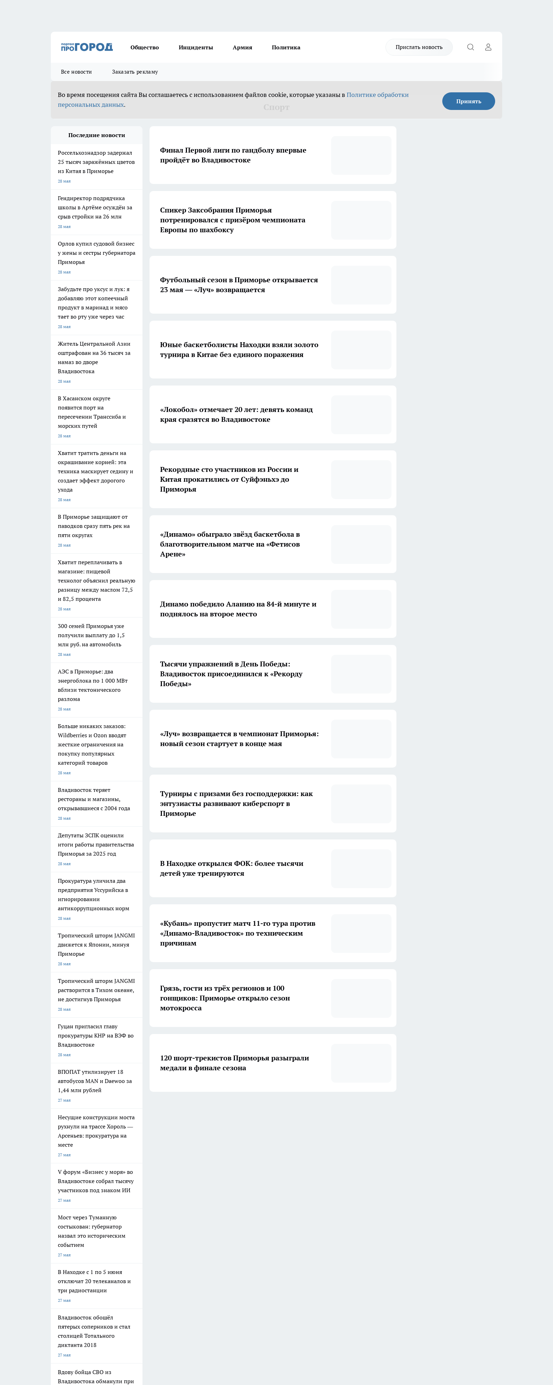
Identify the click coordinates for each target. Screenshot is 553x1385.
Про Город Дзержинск (73, 1193)
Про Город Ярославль (193, 1169)
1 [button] (212, 1112)
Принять (468, 101)
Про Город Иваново (312, 1169)
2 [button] (229, 1112)
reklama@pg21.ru (135, 1302)
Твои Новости (125, 1193)
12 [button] (329, 1112)
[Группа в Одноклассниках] (377, 1180)
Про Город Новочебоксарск (138, 1169)
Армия (242, 47)
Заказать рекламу (135, 71)
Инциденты (196, 47)
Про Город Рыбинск (191, 1178)
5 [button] (279, 1112)
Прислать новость (419, 46)
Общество (144, 47)
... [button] (312, 1112)
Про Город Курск (128, 1178)
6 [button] (295, 1112)
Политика (286, 47)
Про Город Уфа (247, 1178)
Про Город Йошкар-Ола (74, 1178)
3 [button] (246, 1112)
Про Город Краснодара (194, 1193)
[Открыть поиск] (470, 47)
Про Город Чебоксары (72, 1169)
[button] (343, 1113)
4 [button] (262, 1112)
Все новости (76, 71)
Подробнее (237, 1340)
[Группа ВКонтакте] (359, 1180)
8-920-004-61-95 (118, 1295)
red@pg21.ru (98, 1288)
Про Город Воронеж (252, 1169)
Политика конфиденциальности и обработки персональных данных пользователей (133, 1323)
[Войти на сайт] (488, 47)
